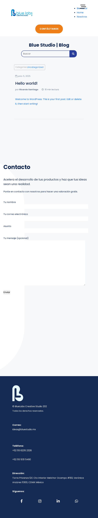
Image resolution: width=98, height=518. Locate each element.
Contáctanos (49, 28)
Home (80, 12)
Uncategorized (35, 67)
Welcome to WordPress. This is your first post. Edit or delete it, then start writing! (48, 101)
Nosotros (82, 16)
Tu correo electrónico (45, 217)
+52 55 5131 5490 (21, 459)
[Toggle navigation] (39, 12)
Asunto (45, 229)
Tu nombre (45, 205)
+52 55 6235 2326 (22, 450)
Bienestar (82, 8)
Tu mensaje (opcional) (44, 261)
